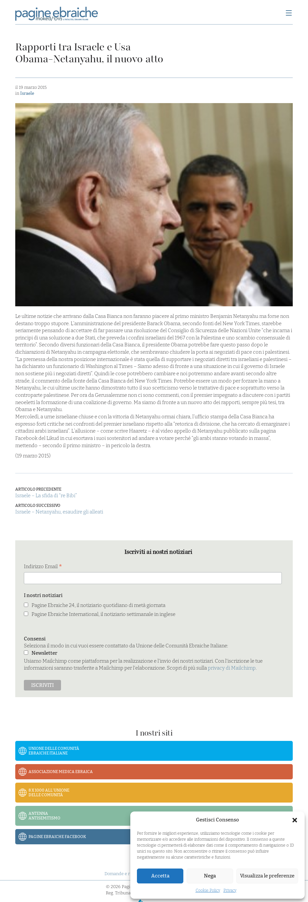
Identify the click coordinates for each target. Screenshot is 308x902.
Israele (27, 93)
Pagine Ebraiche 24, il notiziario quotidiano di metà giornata (98, 605)
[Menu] (289, 13)
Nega (210, 876)
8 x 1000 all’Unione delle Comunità (49, 792)
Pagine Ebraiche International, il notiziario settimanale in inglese (103, 614)
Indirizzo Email (43, 567)
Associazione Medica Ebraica (61, 771)
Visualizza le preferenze (267, 876)
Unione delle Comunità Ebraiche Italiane (54, 750)
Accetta (160, 876)
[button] (294, 820)
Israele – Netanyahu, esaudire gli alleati (59, 512)
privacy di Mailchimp (232, 668)
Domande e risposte (124, 873)
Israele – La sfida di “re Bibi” (46, 496)
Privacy (229, 890)
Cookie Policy (208, 890)
